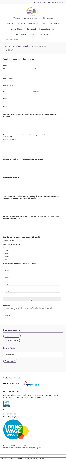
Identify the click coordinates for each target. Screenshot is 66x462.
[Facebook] (4, 414)
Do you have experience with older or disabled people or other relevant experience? (28, 136)
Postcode (36, 91)
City (4, 91)
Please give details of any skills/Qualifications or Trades (23, 159)
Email (5, 107)
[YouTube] (15, 413)
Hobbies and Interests (11, 178)
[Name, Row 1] (32, 273)
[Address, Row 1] (32, 280)
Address (6, 76)
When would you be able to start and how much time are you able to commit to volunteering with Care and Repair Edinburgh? (31, 197)
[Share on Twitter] (12, 50)
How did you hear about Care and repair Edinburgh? (21, 237)
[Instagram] (11, 414)
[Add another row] (31, 300)
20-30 (7, 248)
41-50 (7, 254)
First (4, 68)
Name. (5, 65)
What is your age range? (11, 244)
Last (34, 68)
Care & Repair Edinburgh (33, 11)
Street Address (8, 79)
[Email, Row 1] (32, 287)
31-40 (7, 251)
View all (17, 378)
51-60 (7, 257)
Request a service (10, 336)
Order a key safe (10, 340)
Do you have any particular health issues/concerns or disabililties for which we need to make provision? (31, 218)
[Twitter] (8, 414)
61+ (6, 260)
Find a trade (9, 361)
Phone (5, 99)
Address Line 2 (8, 85)
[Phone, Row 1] (32, 294)
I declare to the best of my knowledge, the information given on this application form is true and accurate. (29, 309)
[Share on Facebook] (9, 50)
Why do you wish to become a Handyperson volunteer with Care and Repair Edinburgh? (30, 115)
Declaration (8, 305)
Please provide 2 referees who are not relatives (20, 263)
